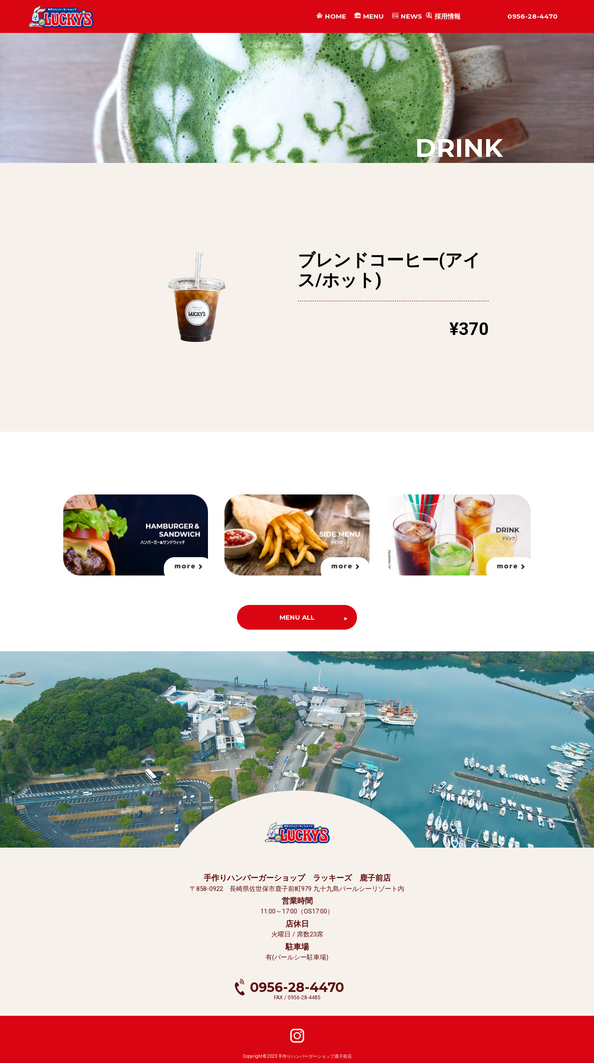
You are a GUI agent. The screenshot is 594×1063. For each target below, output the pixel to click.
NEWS (411, 16)
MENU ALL (297, 617)
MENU (373, 16)
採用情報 (448, 16)
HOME (335, 16)
